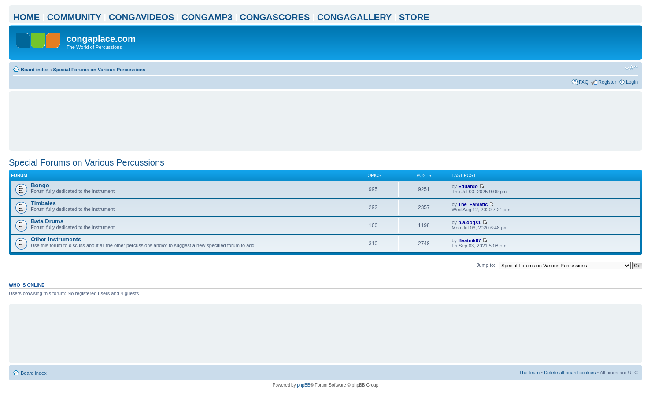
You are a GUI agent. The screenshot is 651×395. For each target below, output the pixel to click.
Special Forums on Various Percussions (99, 69)
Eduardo (468, 186)
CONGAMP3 (207, 17)
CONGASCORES (275, 17)
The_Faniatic (473, 204)
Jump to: (486, 265)
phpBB (303, 385)
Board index (35, 69)
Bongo (40, 185)
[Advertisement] (325, 120)
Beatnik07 (469, 240)
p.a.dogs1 (469, 222)
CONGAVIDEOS (141, 17)
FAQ (583, 82)
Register (607, 82)
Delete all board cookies (570, 372)
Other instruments (56, 239)
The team (529, 372)
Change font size (631, 68)
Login (632, 82)
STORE (414, 17)
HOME (26, 17)
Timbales (43, 203)
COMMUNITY (74, 17)
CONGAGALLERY (354, 17)
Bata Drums (47, 221)
